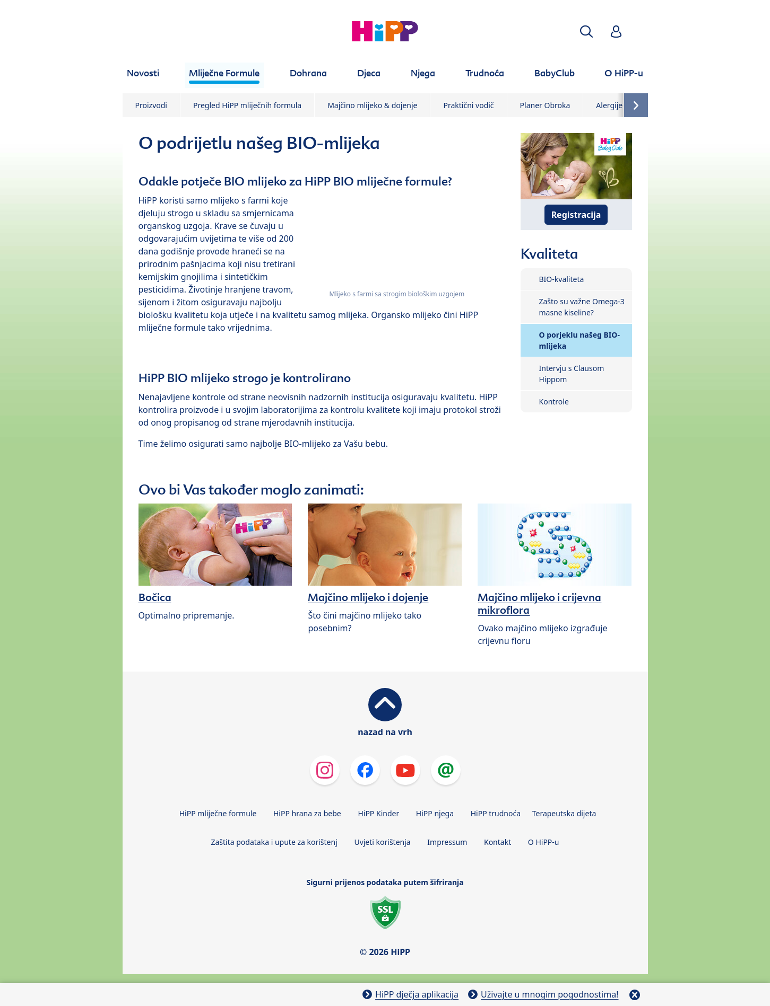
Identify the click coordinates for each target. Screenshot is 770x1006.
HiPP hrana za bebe (307, 813)
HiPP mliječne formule (218, 813)
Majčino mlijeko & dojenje (372, 105)
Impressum (447, 842)
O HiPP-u (543, 842)
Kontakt (497, 842)
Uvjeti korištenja (382, 842)
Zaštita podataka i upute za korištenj (274, 842)
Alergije (609, 105)
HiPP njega (435, 813)
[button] (586, 31)
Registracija (576, 214)
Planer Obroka (545, 105)
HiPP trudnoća (496, 813)
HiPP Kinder (378, 813)
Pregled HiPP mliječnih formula (247, 105)
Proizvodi (151, 105)
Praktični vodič (468, 105)
